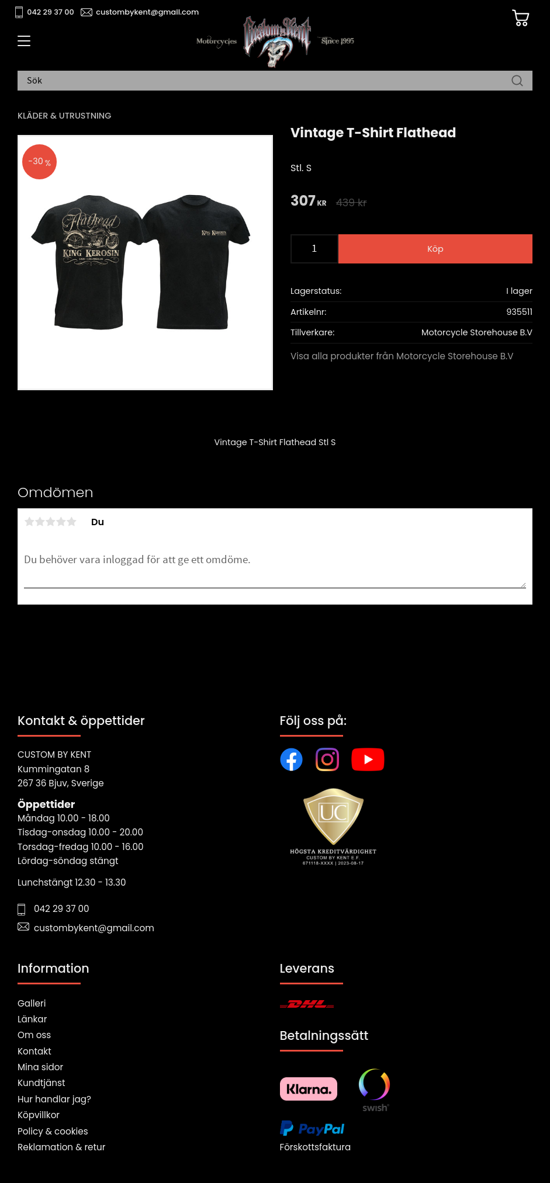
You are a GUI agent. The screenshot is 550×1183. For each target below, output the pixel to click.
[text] (308, 202)
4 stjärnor (61, 521)
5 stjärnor (71, 521)
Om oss (34, 1035)
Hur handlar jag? (54, 1099)
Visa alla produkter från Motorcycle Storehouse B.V (402, 356)
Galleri (32, 1003)
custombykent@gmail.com (147, 12)
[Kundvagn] (520, 18)
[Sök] (517, 81)
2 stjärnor (39, 521)
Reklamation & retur (61, 1147)
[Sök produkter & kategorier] (269, 81)
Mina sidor (40, 1067)
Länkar (32, 1019)
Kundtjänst (41, 1083)
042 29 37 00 (50, 12)
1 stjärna (29, 521)
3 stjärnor (50, 521)
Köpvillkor (39, 1115)
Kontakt (34, 1051)
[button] (22, 44)
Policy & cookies (53, 1131)
